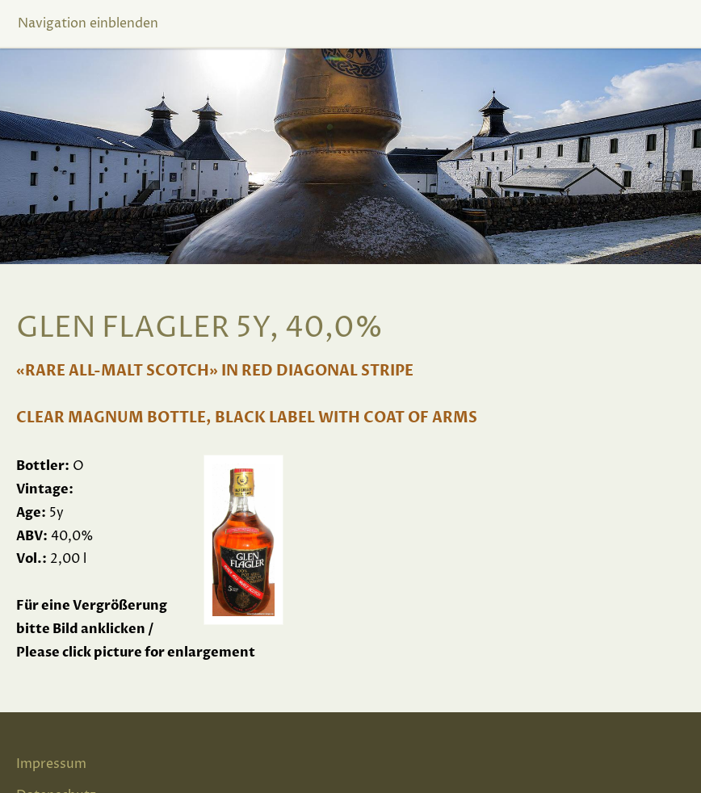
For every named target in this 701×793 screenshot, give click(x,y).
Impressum (51, 764)
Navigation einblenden (88, 23)
